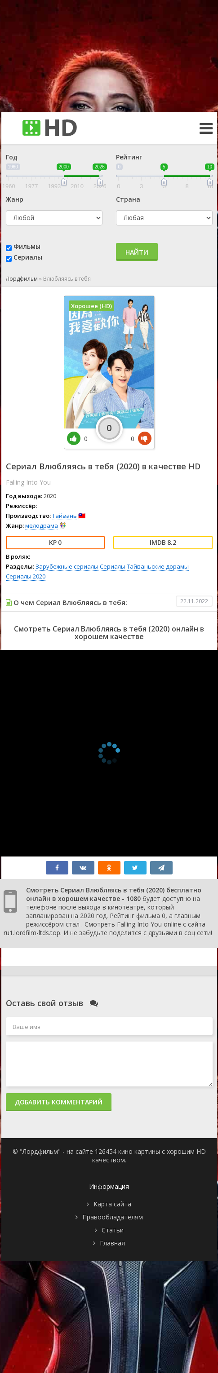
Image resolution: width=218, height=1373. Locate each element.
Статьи (113, 1230)
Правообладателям (112, 1217)
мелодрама (41, 525)
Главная (112, 1243)
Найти (136, 252)
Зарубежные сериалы (67, 566)
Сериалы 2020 (25, 576)
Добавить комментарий (58, 1102)
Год (12, 157)
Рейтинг (129, 157)
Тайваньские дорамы (158, 566)
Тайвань (64, 516)
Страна (128, 199)
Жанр (14, 199)
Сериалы (27, 257)
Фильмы (26, 246)
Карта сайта (112, 1204)
